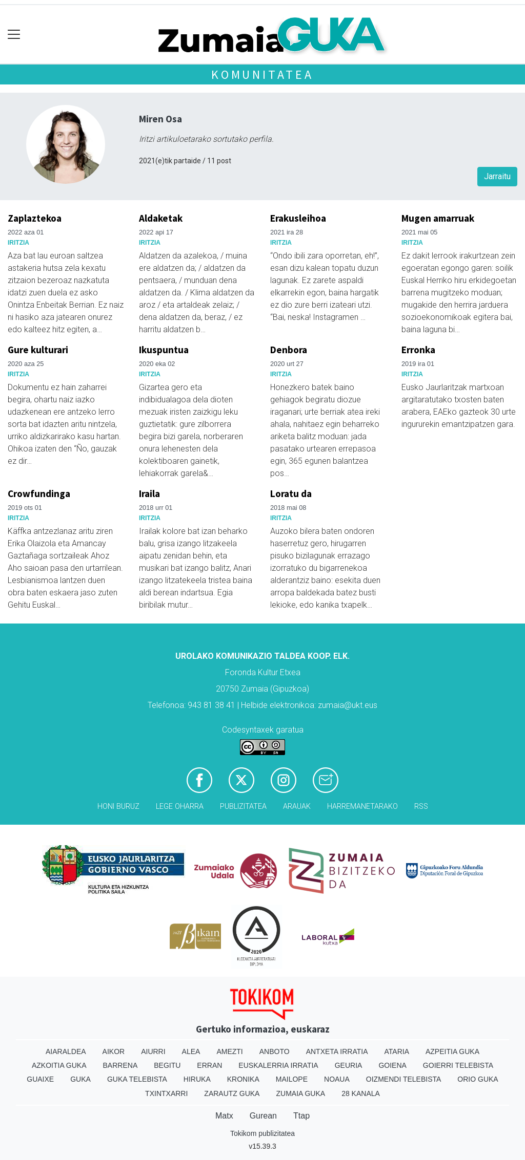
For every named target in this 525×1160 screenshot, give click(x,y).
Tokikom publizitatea (262, 1133)
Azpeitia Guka (452, 1051)
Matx (224, 1115)
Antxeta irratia (337, 1051)
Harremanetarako (362, 806)
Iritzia (18, 242)
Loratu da (291, 493)
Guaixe (40, 1079)
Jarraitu (497, 176)
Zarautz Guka (231, 1093)
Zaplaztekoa (35, 218)
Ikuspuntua (164, 349)
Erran (209, 1065)
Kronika (243, 1079)
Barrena (120, 1065)
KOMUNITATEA (262, 74)
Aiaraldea (66, 1051)
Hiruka (197, 1079)
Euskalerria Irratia (278, 1065)
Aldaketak (161, 218)
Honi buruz (118, 806)
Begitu (167, 1065)
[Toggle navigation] (14, 35)
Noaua (337, 1079)
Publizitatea (243, 806)
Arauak (297, 806)
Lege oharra (180, 806)
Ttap (301, 1115)
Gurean (263, 1115)
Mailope (292, 1079)
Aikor (114, 1051)
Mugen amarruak (437, 218)
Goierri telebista (458, 1065)
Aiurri (153, 1051)
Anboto (274, 1051)
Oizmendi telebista (403, 1079)
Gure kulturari (38, 349)
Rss (421, 806)
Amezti (229, 1051)
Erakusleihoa (298, 218)
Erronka (418, 349)
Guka (80, 1079)
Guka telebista (137, 1079)
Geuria (348, 1065)
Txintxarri (166, 1093)
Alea (191, 1051)
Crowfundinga (39, 493)
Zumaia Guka (300, 1093)
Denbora (288, 349)
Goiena (392, 1065)
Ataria (396, 1051)
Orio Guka (477, 1079)
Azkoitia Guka (59, 1065)
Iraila (149, 493)
